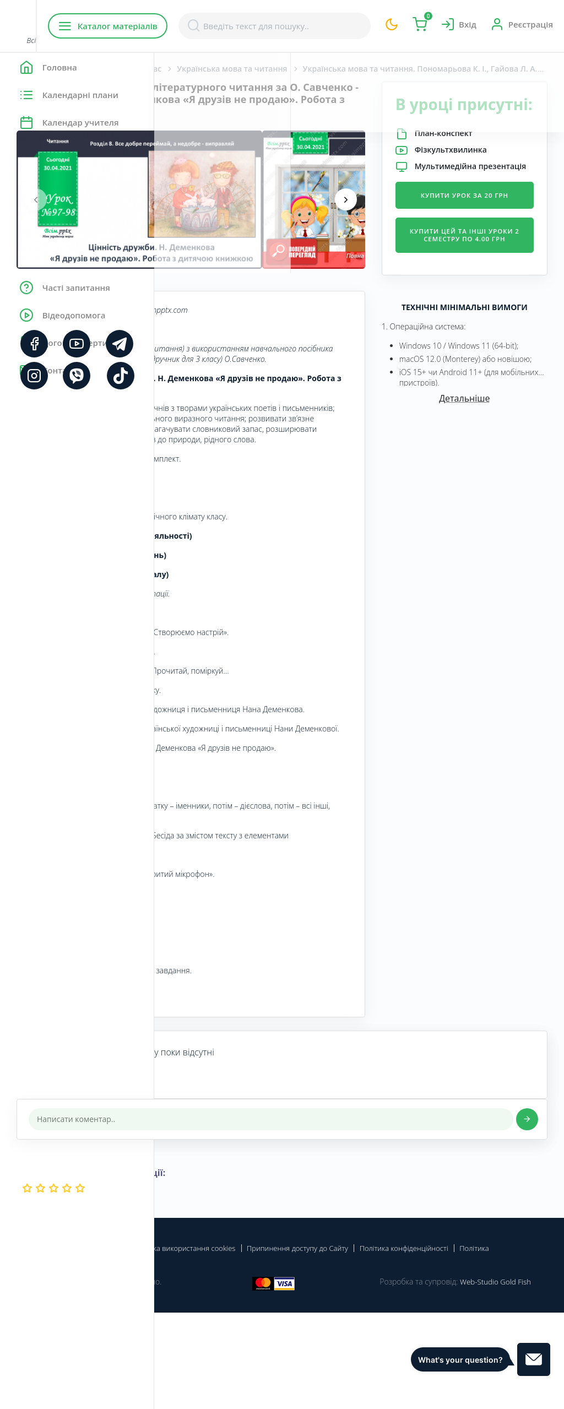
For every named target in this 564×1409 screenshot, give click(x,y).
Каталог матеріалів (225, 26)
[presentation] (190, 211)
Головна (187, 68)
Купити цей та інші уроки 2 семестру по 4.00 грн (490, 294)
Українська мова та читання (386, 68)
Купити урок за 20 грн (490, 242)
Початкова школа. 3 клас (267, 68)
